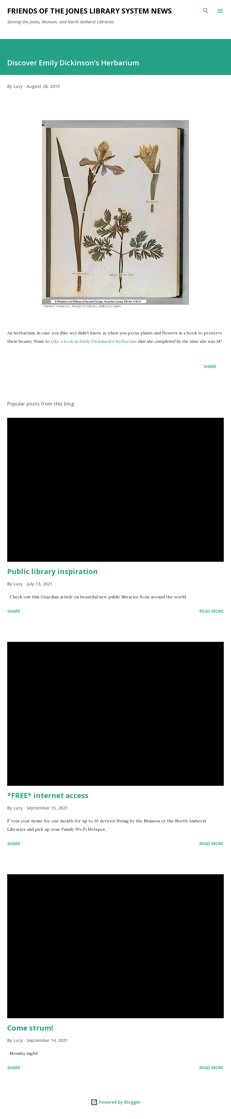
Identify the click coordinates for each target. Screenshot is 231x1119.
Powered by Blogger (115, 1102)
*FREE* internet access (47, 795)
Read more (211, 611)
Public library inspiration (52, 571)
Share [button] (210, 366)
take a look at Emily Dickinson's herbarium (94, 341)
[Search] (205, 10)
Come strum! (30, 1028)
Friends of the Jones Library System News (89, 11)
